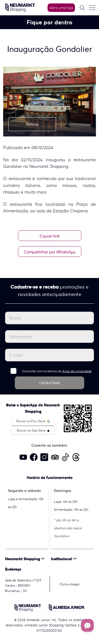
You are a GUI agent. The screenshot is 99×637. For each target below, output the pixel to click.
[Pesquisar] (82, 8)
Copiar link (50, 236)
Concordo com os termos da (57, 371)
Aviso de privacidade (77, 371)
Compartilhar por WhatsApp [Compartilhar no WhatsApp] (50, 251)
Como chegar (69, 584)
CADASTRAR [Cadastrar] (49, 383)
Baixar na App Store (33, 430)
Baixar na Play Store (33, 421)
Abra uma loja (61, 7)
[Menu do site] (92, 8)
